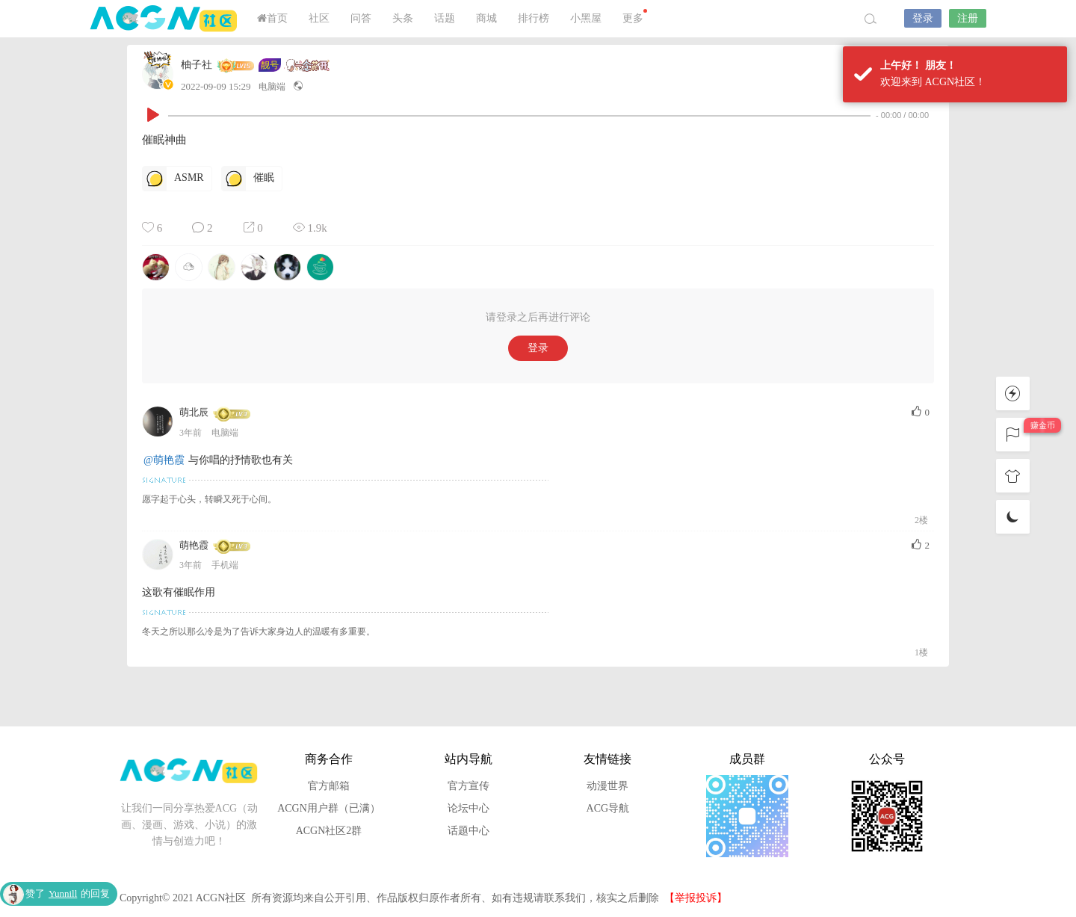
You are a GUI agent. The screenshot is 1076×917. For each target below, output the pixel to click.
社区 (319, 18)
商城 (486, 18)
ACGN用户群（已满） (328, 808)
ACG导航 (608, 808)
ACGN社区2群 (329, 830)
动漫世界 (607, 785)
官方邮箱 (329, 785)
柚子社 (196, 65)
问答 (360, 18)
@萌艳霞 (164, 460)
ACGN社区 (164, 18)
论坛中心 (468, 808)
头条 (402, 18)
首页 (272, 18)
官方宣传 (468, 785)
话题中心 (468, 830)
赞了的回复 (67, 893)
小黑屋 (586, 18)
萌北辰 (193, 412)
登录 (922, 18)
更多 (634, 16)
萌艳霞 (193, 545)
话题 (444, 18)
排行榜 (533, 18)
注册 (967, 18)
